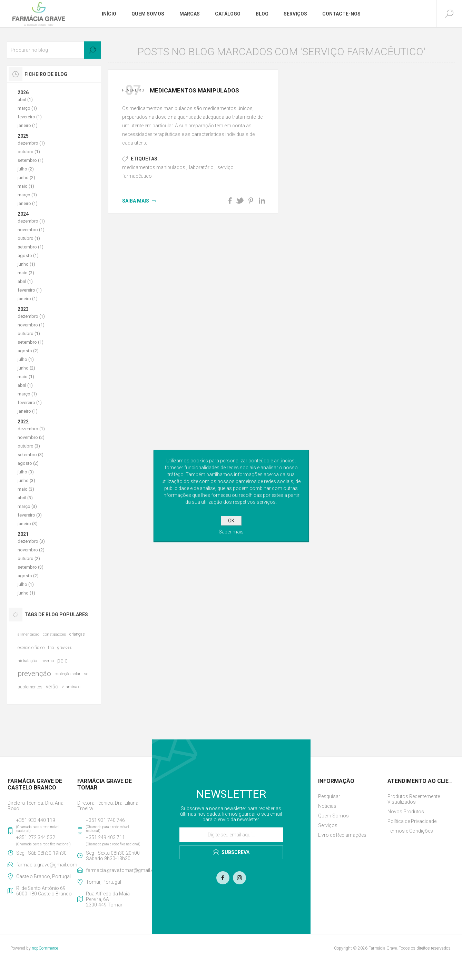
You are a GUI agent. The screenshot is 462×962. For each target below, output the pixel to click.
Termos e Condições (410, 831)
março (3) (27, 506)
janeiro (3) (28, 523)
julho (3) (26, 471)
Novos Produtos (405, 811)
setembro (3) (30, 454)
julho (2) (26, 168)
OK (231, 520)
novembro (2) (31, 437)
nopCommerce (45, 948)
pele (62, 660)
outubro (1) (29, 151)
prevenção (34, 673)
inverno (47, 660)
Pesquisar (329, 796)
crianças (77, 634)
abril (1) (25, 99)
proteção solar (67, 673)
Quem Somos (333, 815)
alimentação (28, 634)
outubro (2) (29, 558)
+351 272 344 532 (35, 837)
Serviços (327, 825)
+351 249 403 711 (105, 837)
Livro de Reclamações (342, 835)
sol (86, 673)
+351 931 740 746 (105, 820)
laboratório (201, 167)
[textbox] (54, 50)
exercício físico (31, 647)
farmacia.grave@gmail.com (45, 864)
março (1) (27, 108)
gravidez (64, 647)
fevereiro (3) (30, 515)
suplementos (30, 686)
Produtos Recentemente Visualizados (413, 799)
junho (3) (26, 480)
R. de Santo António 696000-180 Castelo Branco (44, 890)
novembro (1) (31, 229)
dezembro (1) (31, 143)
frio (51, 647)
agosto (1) (28, 255)
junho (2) (26, 177)
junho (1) (26, 264)
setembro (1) (30, 160)
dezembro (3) (31, 541)
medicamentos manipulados (153, 167)
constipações (54, 634)
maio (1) (26, 186)
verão (52, 686)
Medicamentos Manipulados (194, 90)
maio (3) (26, 272)
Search (92, 50)
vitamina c (71, 687)
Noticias (327, 806)
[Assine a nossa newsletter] (231, 834)
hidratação (27, 660)
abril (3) (25, 497)
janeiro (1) (28, 125)
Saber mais (231, 531)
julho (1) (26, 359)
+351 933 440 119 (35, 820)
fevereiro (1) (30, 116)
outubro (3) (29, 446)
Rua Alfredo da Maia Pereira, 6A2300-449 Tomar (108, 899)
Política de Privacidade (411, 821)
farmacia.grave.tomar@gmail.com (115, 870)
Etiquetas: (145, 158)
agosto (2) (28, 350)
